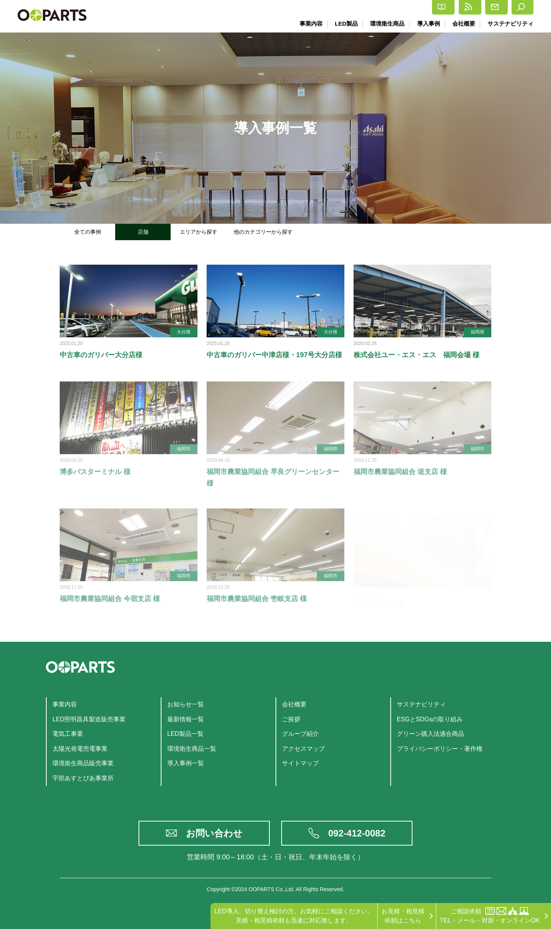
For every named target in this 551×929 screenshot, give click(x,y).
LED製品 (343, 23)
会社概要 (463, 23)
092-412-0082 (356, 833)
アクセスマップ (303, 748)
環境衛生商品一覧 (191, 748)
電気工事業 (67, 734)
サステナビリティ (510, 23)
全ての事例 (87, 232)
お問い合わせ (214, 833)
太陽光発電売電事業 (80, 748)
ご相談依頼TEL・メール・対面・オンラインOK (490, 915)
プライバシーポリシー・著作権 (440, 748)
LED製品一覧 (185, 734)
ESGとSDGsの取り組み (430, 719)
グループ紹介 (300, 734)
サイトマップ (300, 763)
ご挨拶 (291, 719)
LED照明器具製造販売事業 (89, 719)
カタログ (381, 7)
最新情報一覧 (185, 719)
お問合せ (475, 7)
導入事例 (427, 23)
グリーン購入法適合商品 (430, 734)
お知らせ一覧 (185, 704)
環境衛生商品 (385, 23)
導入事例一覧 (185, 763)
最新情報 (428, 7)
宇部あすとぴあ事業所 (83, 778)
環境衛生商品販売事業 (83, 763)
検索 (517, 7)
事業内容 (308, 23)
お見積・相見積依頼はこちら (402, 916)
